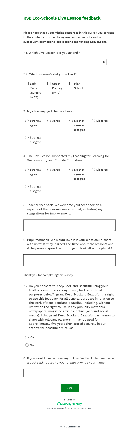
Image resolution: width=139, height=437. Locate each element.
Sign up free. (86, 408)
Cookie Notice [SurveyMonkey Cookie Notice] (74, 426)
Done (69, 387)
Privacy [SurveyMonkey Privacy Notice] (62, 426)
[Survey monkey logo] (69, 403)
